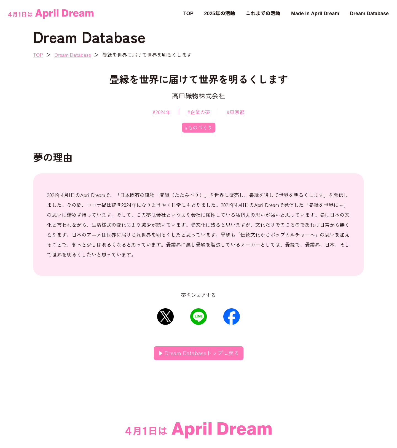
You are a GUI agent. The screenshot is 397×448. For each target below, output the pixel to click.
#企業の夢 (198, 111)
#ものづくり (199, 127)
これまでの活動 (263, 13)
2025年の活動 (219, 13)
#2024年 (161, 111)
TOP (188, 13)
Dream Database (369, 13)
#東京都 (236, 111)
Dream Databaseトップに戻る (202, 353)
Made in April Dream (315, 13)
